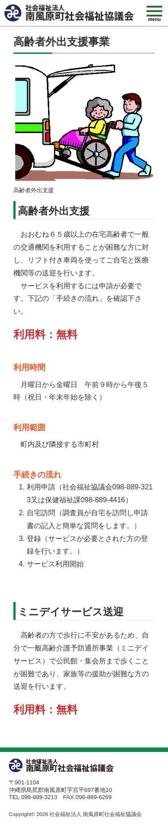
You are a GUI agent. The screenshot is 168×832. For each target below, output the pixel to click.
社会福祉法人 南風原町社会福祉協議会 (95, 814)
